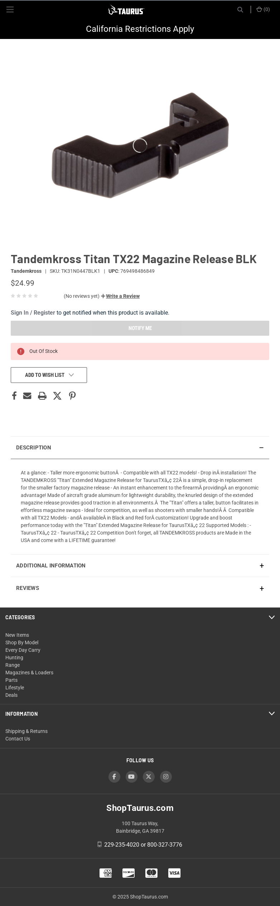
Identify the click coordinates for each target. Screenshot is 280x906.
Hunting (14, 657)
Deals (11, 695)
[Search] (240, 9)
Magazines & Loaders (29, 672)
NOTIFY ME (140, 328)
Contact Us (17, 739)
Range (12, 665)
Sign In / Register (33, 312)
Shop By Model (21, 642)
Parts (11, 680)
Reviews (27, 588)
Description (33, 447)
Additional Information (51, 565)
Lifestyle (14, 687)
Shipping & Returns (26, 731)
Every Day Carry (22, 650)
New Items (17, 635)
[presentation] (140, 506)
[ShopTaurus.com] (126, 10)
